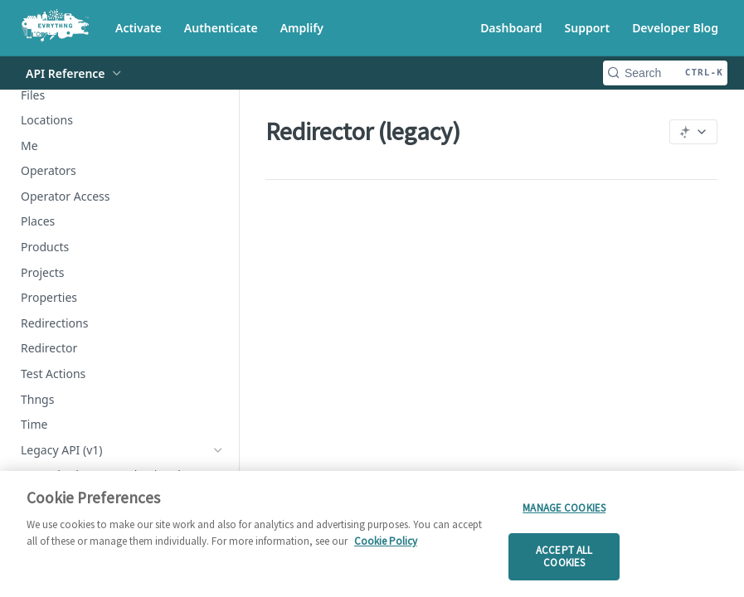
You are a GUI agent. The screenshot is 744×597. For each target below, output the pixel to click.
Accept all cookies (564, 556)
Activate (138, 28)
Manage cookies (564, 508)
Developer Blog (675, 28)
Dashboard (511, 28)
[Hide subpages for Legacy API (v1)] (218, 450)
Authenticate (221, 28)
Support (587, 28)
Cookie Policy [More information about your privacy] (385, 541)
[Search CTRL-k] (665, 73)
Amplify (301, 28)
